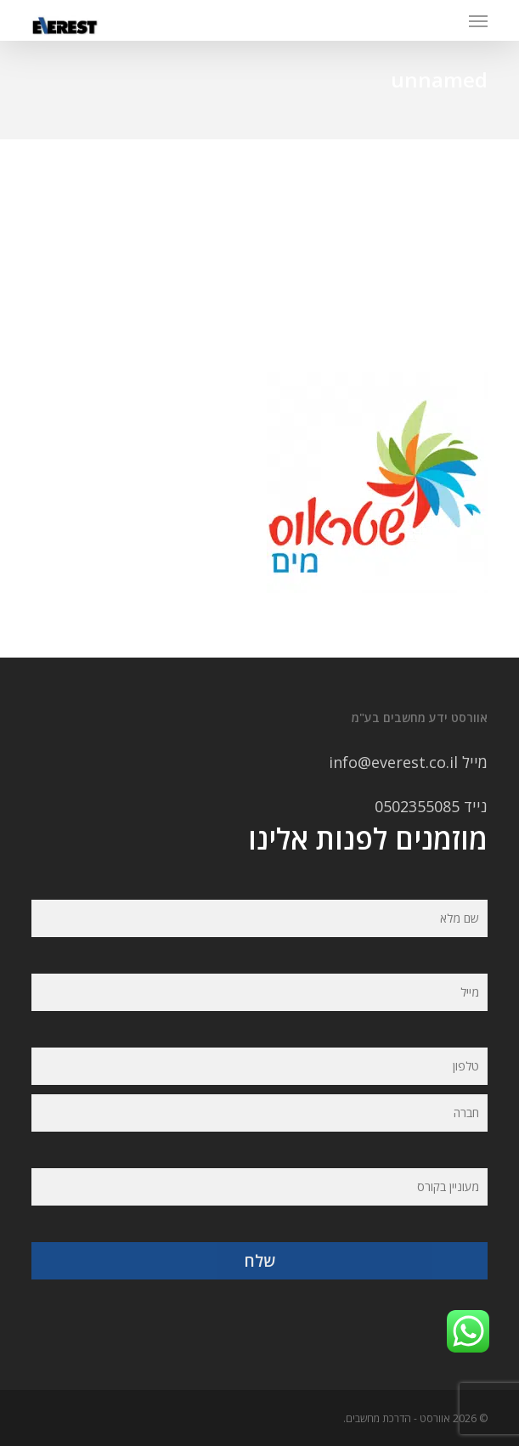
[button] (478, 20)
